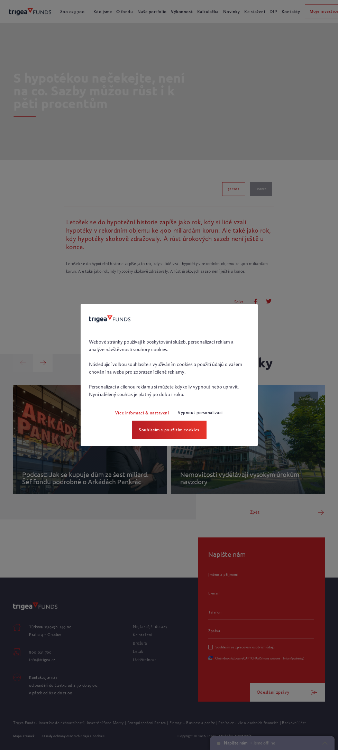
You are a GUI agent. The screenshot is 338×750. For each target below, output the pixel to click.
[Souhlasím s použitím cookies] (169, 430)
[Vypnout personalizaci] (200, 412)
